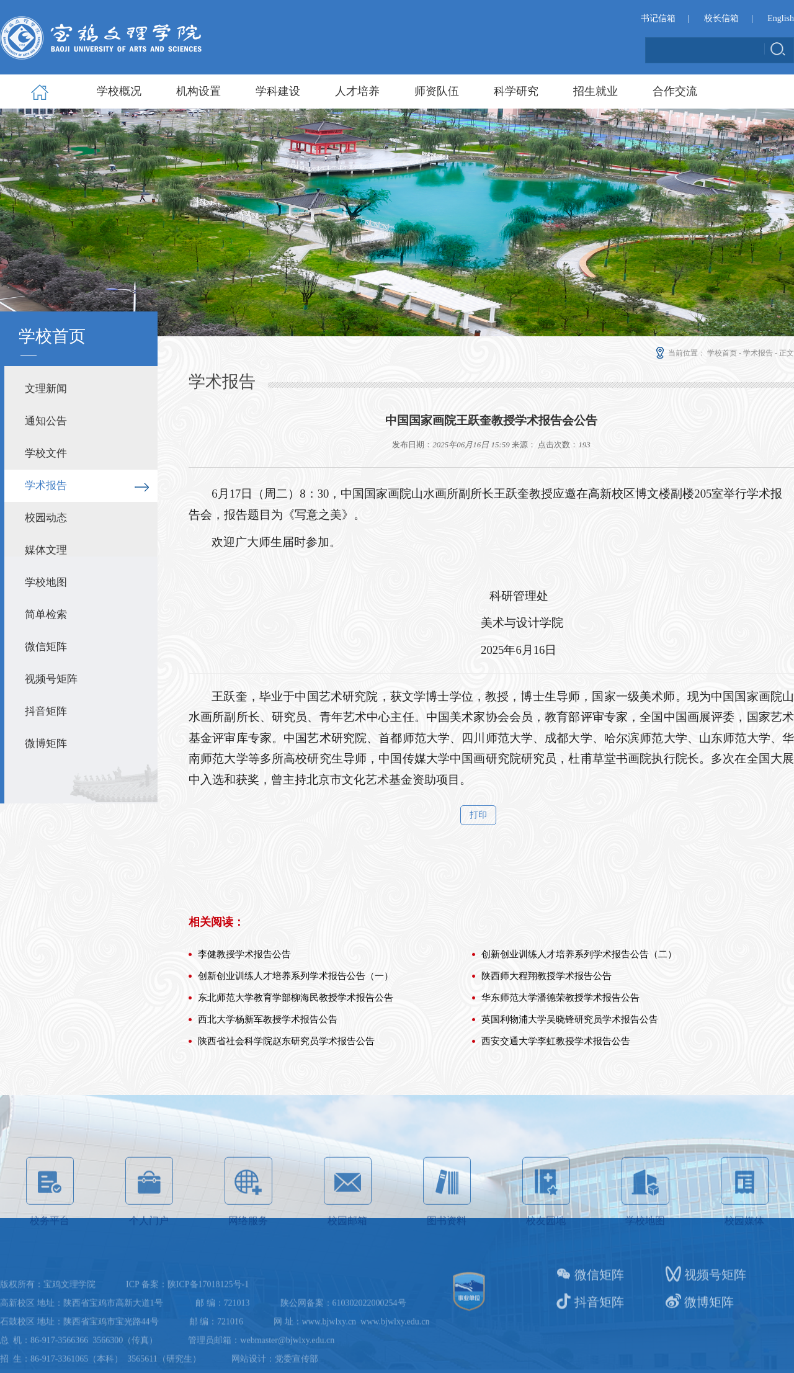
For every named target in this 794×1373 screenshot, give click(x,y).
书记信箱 (658, 18)
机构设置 (198, 91)
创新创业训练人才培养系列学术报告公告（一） (295, 1050)
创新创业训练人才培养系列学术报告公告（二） (579, 1028)
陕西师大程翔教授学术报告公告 (546, 1050)
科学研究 (516, 91)
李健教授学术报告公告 (244, 1028)
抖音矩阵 (46, 711)
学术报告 (46, 485)
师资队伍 (436, 91)
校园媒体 (745, 1234)
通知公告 (46, 421)
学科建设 (278, 91)
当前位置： (679, 353)
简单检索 (46, 614)
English (780, 18)
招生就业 (595, 91)
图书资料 (447, 1234)
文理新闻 (46, 389)
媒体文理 (46, 550)
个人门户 (149, 1234)
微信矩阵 (46, 647)
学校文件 (46, 453)
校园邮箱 (348, 1234)
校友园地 (546, 1234)
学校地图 (46, 582)
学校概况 (119, 91)
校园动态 (46, 518)
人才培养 (357, 91)
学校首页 (722, 353)
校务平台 (50, 1234)
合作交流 (675, 91)
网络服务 (248, 1234)
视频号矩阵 (51, 679)
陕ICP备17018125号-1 (208, 1324)
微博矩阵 (46, 743)
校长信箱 (721, 18)
